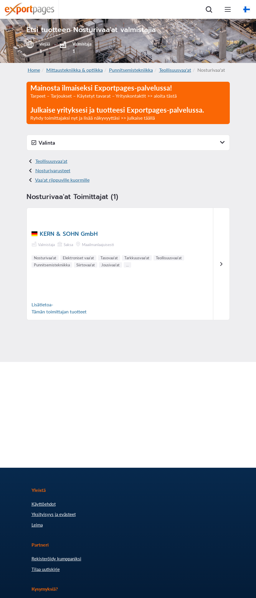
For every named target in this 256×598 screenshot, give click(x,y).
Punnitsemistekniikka (131, 70)
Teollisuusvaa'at (175, 70)
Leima (37, 524)
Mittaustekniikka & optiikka (74, 70)
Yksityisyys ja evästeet (54, 514)
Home (34, 70)
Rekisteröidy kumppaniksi (56, 558)
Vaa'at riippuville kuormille (62, 180)
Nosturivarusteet (52, 170)
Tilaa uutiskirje (46, 569)
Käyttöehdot (44, 504)
